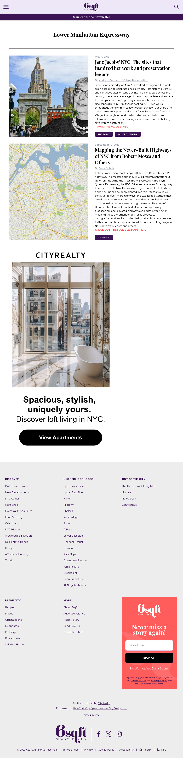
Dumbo (68, 548)
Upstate (126, 492)
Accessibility (126, 749)
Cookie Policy (106, 749)
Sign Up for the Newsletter (91, 17)
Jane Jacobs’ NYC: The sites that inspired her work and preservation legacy (134, 68)
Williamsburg (71, 566)
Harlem (68, 498)
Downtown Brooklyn (76, 560)
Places (9, 613)
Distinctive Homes (16, 486)
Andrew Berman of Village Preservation (123, 80)
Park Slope (70, 554)
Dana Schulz (106, 168)
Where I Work (128, 134)
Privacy (88, 749)
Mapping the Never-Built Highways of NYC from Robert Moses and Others (134, 156)
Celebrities (11, 523)
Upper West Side (74, 486)
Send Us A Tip (72, 626)
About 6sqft (71, 607)
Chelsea (68, 511)
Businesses (12, 626)
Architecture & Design (18, 535)
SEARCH (177, 6)
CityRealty (104, 703)
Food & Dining (13, 517)
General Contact (73, 632)
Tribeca (68, 529)
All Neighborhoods (75, 585)
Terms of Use (138, 680)
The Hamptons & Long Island (139, 486)
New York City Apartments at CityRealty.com (100, 708)
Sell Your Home (14, 644)
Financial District (73, 542)
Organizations (13, 620)
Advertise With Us (74, 613)
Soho (67, 523)
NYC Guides (12, 498)
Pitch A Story (71, 620)
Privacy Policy (159, 680)
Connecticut (129, 505)
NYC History (12, 529)
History (104, 134)
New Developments (17, 492)
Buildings (10, 632)
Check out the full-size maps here (120, 230)
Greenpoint (70, 573)
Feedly (145, 749)
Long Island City (73, 579)
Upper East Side (73, 492)
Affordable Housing (16, 554)
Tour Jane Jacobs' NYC (111, 126)
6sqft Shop (11, 505)
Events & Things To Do (18, 511)
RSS (161, 749)
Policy (8, 548)
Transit (104, 237)
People (9, 607)
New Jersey (129, 498)
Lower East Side (73, 535)
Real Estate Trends (16, 542)
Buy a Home (12, 638)
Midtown (69, 505)
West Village (71, 517)
